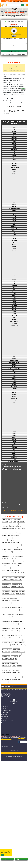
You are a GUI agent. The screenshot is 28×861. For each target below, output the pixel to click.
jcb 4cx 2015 (13, 605)
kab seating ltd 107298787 (12, 609)
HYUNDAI (14, 266)
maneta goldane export (6, 651)
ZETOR (14, 455)
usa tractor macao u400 (6, 642)
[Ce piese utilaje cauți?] (13, 5)
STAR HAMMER (14, 398)
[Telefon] (14, 47)
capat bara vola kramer (15, 600)
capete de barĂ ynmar (5, 605)
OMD (14, 356)
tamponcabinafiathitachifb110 (17, 640)
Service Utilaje (4, 712)
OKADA (14, 350)
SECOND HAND (14, 386)
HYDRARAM (14, 260)
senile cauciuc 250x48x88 (13, 633)
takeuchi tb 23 (10, 542)
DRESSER (14, 200)
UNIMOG (14, 423)
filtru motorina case (5, 612)
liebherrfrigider (4, 540)
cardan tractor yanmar (6, 568)
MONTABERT (14, 331)
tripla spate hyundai (20, 547)
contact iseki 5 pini (14, 523)
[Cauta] (22, 5)
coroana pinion (4, 542)
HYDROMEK (14, 262)
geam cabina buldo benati (18, 616)
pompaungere (4, 572)
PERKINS (14, 358)
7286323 (17, 535)
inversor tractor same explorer (7, 614)
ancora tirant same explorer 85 (18, 614)
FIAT (14, 224)
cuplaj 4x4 (20, 556)
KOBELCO (14, 291)
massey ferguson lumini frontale (7, 616)
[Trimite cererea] (14, 51)
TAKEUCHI (14, 404)
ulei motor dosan (14, 635)
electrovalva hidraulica (14, 630)
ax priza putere (4, 595)
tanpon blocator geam (15, 602)
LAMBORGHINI (14, 305)
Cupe (11, 1)
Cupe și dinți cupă (5, 510)
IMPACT (14, 271)
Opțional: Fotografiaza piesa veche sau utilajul (16, 32)
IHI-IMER (14, 267)
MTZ (14, 337)
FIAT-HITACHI (14, 228)
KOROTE (14, 297)
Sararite (3, 731)
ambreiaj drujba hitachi (18, 570)
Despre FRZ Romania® (6, 710)
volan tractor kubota (14, 663)
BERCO (14, 147)
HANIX (14, 248)
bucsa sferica (4, 565)
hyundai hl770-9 (18, 588)
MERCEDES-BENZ (14, 325)
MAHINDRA (14, 315)
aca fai (21, 609)
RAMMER (14, 366)
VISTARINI (14, 439)
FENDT (14, 214)
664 (11, 556)
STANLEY (14, 396)
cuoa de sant (4, 554)
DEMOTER (14, 187)
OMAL (14, 354)
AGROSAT (14, 131)
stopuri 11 (3, 649)
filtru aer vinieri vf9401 (15, 674)
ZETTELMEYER (14, 457)
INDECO (14, 273)
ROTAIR (14, 372)
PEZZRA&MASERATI (14, 360)
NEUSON (14, 341)
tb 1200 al (13, 660)
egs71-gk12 (4, 635)
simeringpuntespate (17, 519)
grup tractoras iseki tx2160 (6, 607)
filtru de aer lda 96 (16, 670)
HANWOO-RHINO (14, 252)
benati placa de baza (13, 526)
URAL (14, 427)
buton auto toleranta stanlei (15, 651)
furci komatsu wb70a (14, 558)
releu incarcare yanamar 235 (17, 607)
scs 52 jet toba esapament (14, 612)
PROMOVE (14, 364)
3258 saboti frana (10, 570)
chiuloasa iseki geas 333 (6, 523)
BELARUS (14, 143)
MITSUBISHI (14, 329)
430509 (12, 579)
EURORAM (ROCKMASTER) (14, 208)
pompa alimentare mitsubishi (7, 544)
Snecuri (3, 728)
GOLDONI (14, 244)
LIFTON (14, 313)
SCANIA (14, 380)
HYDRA (14, 258)
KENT (14, 287)
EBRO (14, 202)
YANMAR (14, 445)
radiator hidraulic (9, 647)
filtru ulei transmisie (17, 679)
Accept (2, 854)
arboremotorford (11, 581)
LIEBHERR (14, 311)
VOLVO (14, 441)
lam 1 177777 (4, 609)
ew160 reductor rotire (5, 547)
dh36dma (20, 568)
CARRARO (14, 159)
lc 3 (23, 549)
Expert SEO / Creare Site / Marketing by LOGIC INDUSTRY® (14, 756)
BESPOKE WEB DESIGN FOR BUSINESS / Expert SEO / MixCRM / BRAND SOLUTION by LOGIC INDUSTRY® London (14, 750)
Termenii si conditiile (7, 851)
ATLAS (14, 135)
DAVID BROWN (14, 183)
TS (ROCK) (14, 421)
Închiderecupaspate (5, 526)
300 (18, 609)
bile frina (18, 565)
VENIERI (14, 433)
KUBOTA (14, 303)
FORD (14, 232)
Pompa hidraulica (4, 716)
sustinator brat (4, 667)
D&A (14, 175)
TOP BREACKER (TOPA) (14, 416)
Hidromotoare (4, 726)
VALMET (14, 429)
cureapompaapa (4, 586)
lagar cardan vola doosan (6, 660)
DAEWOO (14, 179)
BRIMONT (14, 155)
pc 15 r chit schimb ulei (6, 600)
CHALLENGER (14, 165)
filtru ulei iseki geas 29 (15, 621)
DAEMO (14, 177)
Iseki (14, 275)
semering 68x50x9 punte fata (17, 584)
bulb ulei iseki (13, 547)
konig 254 (3, 637)
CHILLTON (14, 169)
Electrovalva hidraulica (5, 718)
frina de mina (8, 644)
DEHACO (14, 185)
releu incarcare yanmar (6, 591)
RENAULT (14, 370)
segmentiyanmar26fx (16, 537)
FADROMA (14, 210)
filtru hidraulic (21, 523)
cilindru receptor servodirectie (7, 528)
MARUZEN (14, 319)
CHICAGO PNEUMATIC (14, 167)
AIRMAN (14, 133)
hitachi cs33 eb (4, 581)
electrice (16, 581)
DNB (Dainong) (14, 194)
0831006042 (4, 535)
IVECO (14, 281)
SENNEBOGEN (14, 388)
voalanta (19, 563)
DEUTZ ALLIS (14, 190)
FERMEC (14, 216)
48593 (3, 630)
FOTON (14, 234)
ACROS (14, 125)
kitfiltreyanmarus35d (16, 649)
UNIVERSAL (14, 425)
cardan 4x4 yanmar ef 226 (18, 647)
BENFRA (14, 145)
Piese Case (3, 708)
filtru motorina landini (6, 663)
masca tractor (15, 568)
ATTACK (14, 141)
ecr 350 (3, 588)
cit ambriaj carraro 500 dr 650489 (19, 528)
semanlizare (16, 579)
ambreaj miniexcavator (18, 549)
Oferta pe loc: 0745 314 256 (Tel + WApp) (14, 21)
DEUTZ (14, 189)
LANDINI (14, 307)
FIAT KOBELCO (14, 226)
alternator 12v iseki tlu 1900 (6, 670)
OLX (14, 352)
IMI (14, 269)
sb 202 (12, 642)
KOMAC (14, 293)
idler (20, 579)
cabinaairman (4, 619)
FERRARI (14, 218)
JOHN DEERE (14, 285)
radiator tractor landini (17, 551)
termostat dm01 (14, 563)
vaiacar (3, 644)
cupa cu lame (15, 556)
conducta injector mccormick (7, 537)
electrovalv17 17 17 (12, 533)
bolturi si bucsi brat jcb (6, 579)
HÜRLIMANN (14, 264)
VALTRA (14, 431)
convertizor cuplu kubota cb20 (7, 519)
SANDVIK (14, 378)
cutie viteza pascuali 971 (6, 677)
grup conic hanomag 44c (14, 598)
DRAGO (14, 198)
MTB (14, 335)
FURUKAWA (14, 240)
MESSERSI (14, 327)
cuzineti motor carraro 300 (6, 665)
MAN (14, 317)
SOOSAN (14, 394)
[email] (14, 49)
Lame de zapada (4, 724)
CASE (14, 161)
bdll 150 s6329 (17, 554)
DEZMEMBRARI (14, 192)
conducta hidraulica (14, 591)
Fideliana (11, 681)
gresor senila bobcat (5, 598)
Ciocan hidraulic (13, 510)
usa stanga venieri (11, 554)
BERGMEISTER (14, 149)
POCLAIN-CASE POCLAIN (14, 362)
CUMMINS (14, 173)
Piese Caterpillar (4, 706)
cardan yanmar (21, 633)
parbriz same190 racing (16, 672)
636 (11, 656)
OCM (14, 348)
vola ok (8, 635)
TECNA (14, 408)
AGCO (14, 129)
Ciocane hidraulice (16, 1)
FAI (14, 212)
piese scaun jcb (13, 677)
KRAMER (14, 299)
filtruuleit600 (19, 533)
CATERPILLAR (14, 163)
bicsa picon (4, 570)
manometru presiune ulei (10, 588)
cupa (20, 630)
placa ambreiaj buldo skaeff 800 (7, 561)
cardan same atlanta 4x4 (17, 544)
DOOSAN (14, 196)
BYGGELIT (14, 157)
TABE (14, 402)
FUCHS (14, 238)
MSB (14, 333)
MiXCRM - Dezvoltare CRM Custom (14, 752)
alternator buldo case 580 (20, 593)
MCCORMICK (14, 323)
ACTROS (14, 127)
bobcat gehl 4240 (20, 586)
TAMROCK (14, 406)
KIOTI (14, 289)
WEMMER (14, 443)
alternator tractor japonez (6, 672)
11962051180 (13, 644)
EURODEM (14, 204)
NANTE (14, 339)
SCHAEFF (14, 382)
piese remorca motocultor (6, 584)
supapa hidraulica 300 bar (6, 530)
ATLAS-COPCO (14, 137)
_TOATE (14, 459)
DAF (14, 181)
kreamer (3, 575)
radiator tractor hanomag (16, 530)
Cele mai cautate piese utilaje (7, 720)
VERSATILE (14, 437)
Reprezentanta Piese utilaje (14, 461)
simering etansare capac (12, 565)
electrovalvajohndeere (20, 521)
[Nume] (14, 45)
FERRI (14, 222)
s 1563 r (14, 521)
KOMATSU (14, 295)
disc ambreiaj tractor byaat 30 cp (11, 575)
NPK (14, 344)
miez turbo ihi (10, 595)
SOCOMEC (14, 392)
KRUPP (14, 301)
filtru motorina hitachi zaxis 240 (7, 679)
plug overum (24, 628)
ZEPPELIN (14, 453)
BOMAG (14, 153)
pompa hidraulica (5, 633)
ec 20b (16, 658)
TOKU (14, 414)
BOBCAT (14, 151)
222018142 (19, 526)
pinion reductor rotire (5, 558)
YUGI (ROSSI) (14, 447)
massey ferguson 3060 (19, 605)
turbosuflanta (7, 630)
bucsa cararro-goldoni (5, 593)
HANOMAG (14, 250)
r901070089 (13, 593)
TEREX (14, 412)
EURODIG (14, 206)
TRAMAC (14, 419)
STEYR (14, 400)
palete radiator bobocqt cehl (7, 551)
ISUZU (14, 277)
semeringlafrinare (5, 533)
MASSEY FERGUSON (14, 321)
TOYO (14, 418)
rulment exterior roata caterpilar (19, 561)
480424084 (23, 572)
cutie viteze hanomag (11, 535)
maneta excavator (22, 591)
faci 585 (10, 521)
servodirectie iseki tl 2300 (6, 602)
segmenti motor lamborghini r (7, 577)
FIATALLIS (14, 230)
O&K (14, 346)
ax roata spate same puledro (13, 667)
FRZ (14, 236)
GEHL (14, 242)
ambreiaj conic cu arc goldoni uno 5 (14, 572)
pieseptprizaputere (5, 681)
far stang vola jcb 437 (12, 540)
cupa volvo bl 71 (17, 542)
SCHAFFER (14, 384)
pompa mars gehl (5, 521)
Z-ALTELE (14, 449)
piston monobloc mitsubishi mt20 (19, 577)
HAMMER (14, 246)
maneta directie (13, 586)
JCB (14, 283)
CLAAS (14, 171)
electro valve (19, 665)
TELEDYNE (14, 410)
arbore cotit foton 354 (5, 623)
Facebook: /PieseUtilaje (5, 695)
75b (9, 586)
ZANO (14, 451)
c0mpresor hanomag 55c (6, 563)
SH (14, 390)
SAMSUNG (14, 376)
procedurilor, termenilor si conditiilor (20, 54)
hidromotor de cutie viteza (6, 640)
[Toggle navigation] (27, 5)
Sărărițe (21, 1)
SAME (14, 374)
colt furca (3, 647)
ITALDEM (14, 279)
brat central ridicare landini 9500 (7, 549)
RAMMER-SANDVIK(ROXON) (14, 368)
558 (11, 568)
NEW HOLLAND (14, 342)
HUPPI (14, 256)
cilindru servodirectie (5, 556)
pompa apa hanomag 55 (21, 644)
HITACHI (14, 254)
